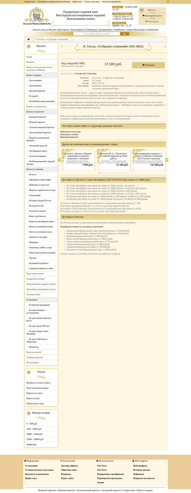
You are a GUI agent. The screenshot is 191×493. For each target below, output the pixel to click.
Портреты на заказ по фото (38, 383)
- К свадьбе (32, 96)
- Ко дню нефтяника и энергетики (36, 340)
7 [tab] (117, 173)
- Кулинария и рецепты (37, 263)
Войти (151, 10)
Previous (59, 159)
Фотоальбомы (32, 363)
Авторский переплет (111, 490)
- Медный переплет (35, 122)
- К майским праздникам (38, 305)
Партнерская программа (109, 478)
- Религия (31, 174)
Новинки (30, 62)
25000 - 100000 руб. (35, 439)
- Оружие (31, 258)
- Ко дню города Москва (37, 326)
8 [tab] (120, 173)
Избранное (138, 474)
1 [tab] (99, 173)
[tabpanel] (78, 160)
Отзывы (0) (80, 73)
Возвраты (66, 474)
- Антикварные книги (36, 151)
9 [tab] (123, 173)
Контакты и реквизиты (111, 1)
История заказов (141, 470)
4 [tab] (108, 173)
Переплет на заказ (34, 393)
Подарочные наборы (35, 279)
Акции (100, 482)
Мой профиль (140, 466)
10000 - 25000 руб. (34, 434)
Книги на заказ (33, 398)
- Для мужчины (34, 86)
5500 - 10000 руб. (34, 429)
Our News (102, 466)
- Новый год (32, 347)
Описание (91, 73)
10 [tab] (126, 173)
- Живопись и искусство (37, 185)
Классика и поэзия (69, 134)
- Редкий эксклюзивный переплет (37, 139)
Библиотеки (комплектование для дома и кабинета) (39, 68)
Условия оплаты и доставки (39, 470)
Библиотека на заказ (35, 404)
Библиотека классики (70, 131)
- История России (35, 206)
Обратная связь (69, 470)
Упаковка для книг (34, 357)
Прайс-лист (77, 1)
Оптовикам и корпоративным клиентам (54, 1)
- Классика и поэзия (36, 211)
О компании (31, 466)
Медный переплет (66, 490)
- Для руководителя (35, 91)
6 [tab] (114, 173)
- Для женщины (34, 80)
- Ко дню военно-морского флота (38, 319)
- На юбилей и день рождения (40, 101)
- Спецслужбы (33, 195)
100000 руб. (31, 445)
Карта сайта (67, 478)
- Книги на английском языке (40, 221)
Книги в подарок (145, 490)
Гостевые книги (33, 294)
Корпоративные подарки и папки (41, 284)
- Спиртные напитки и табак (39, 268)
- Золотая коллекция (36, 156)
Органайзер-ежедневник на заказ (41, 289)
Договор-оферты (69, 466)
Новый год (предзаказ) (36, 106)
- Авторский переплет (36, 146)
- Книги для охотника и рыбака (41, 253)
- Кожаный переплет (36, 117)
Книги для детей (33, 352)
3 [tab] (105, 173)
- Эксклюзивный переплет (38, 132)
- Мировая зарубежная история (41, 190)
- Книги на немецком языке (39, 232)
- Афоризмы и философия (38, 180)
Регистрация (151, 21)
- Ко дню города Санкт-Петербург (37, 332)
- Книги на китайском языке (39, 227)
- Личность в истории (36, 237)
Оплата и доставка (92, 1)
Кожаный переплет (69, 137)
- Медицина (32, 242)
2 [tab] (102, 173)
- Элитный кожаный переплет (40, 127)
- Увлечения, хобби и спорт (39, 247)
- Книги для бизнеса (36, 216)
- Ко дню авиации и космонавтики (35, 311)
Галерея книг (29, 1)
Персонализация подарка (37, 388)
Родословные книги (35, 274)
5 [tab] (111, 173)
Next (166, 159)
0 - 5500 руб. (31, 424)
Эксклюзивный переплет (88, 490)
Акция (29, 57)
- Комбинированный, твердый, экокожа (40, 162)
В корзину (148, 65)
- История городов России (38, 200)
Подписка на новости (144, 478)
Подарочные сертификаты (110, 474)
